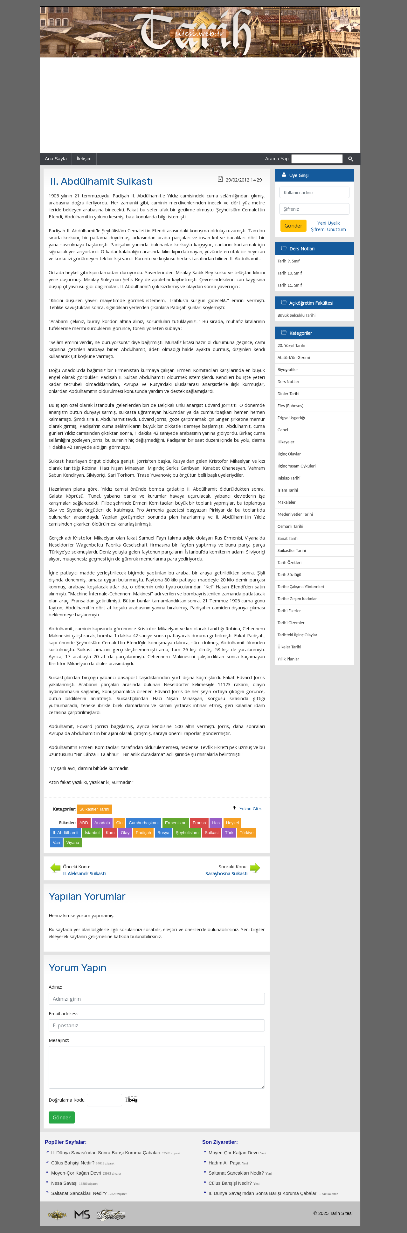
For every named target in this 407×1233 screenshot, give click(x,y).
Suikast (212, 832)
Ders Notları (288, 381)
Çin (119, 822)
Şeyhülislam (187, 832)
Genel (283, 430)
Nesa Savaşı (64, 1183)
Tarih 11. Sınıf (290, 285)
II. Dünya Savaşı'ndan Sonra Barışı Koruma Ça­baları (105, 1152)
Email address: (64, 1013)
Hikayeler (286, 442)
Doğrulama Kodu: (67, 1100)
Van (56, 842)
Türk (229, 832)
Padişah (143, 832)
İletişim (84, 158)
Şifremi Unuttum (328, 229)
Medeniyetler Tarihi (295, 514)
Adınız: (55, 987)
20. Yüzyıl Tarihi (291, 345)
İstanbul (92, 832)
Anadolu (102, 822)
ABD (83, 822)
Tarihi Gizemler (291, 623)
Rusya (163, 832)
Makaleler (287, 502)
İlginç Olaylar (289, 454)
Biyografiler (288, 369)
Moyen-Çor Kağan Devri (76, 1173)
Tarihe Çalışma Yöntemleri (301, 586)
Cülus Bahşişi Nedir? (72, 1162)
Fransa (199, 822)
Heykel (232, 822)
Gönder (62, 1117)
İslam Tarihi (288, 490)
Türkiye (247, 832)
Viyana (72, 842)
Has (216, 822)
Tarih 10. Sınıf (290, 273)
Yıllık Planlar (288, 659)
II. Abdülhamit (66, 832)
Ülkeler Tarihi (289, 647)
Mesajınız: (59, 1040)
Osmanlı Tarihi (290, 526)
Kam (110, 832)
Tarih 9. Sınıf (289, 261)
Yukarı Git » (250, 808)
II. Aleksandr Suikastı (84, 873)
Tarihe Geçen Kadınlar (297, 598)
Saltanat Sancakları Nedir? (79, 1193)
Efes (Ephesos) (290, 405)
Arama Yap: (277, 158)
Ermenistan (175, 822)
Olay (125, 832)
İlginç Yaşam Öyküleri (297, 466)
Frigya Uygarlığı (291, 418)
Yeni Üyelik (328, 223)
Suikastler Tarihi (292, 550)
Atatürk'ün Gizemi (294, 357)
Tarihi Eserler (289, 610)
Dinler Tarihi (289, 393)
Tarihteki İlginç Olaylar (297, 635)
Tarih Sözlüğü (289, 574)
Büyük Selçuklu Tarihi (296, 315)
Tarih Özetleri (289, 562)
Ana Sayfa (56, 158)
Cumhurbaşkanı (144, 822)
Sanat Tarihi (288, 538)
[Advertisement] (200, 105)
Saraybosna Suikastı (226, 873)
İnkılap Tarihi (289, 478)
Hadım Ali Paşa (224, 1162)
